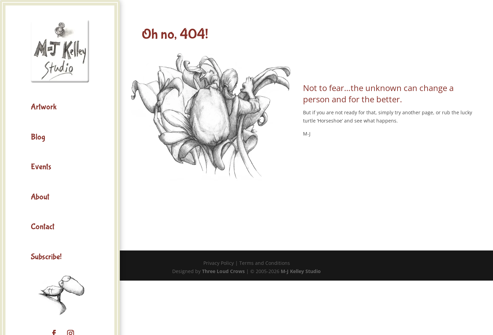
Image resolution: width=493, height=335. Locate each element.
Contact (42, 226)
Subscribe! (46, 256)
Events (41, 166)
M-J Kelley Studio (301, 271)
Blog (38, 137)
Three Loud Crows (223, 271)
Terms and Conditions (264, 263)
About (40, 197)
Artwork (43, 107)
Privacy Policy (218, 263)
